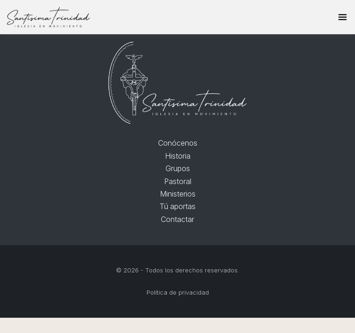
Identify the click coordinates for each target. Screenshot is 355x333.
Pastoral (177, 181)
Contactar (177, 219)
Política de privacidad (178, 292)
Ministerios (178, 193)
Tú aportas (177, 206)
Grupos (177, 168)
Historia (177, 155)
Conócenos (177, 143)
